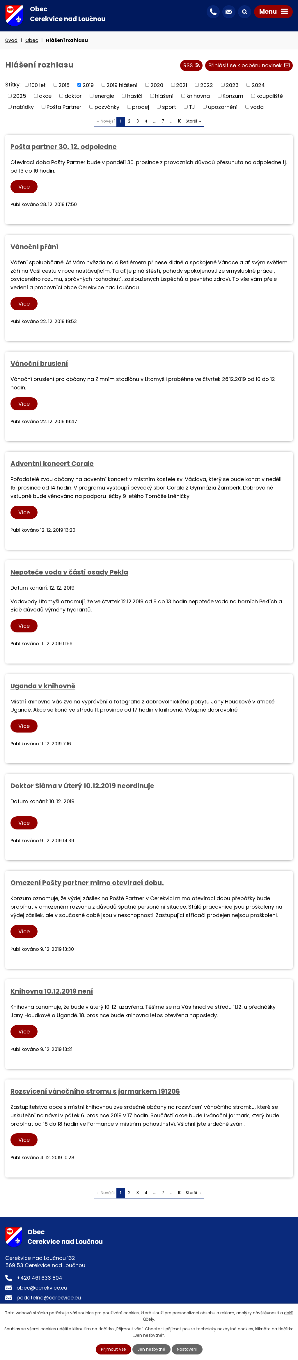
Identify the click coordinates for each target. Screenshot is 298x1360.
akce (45, 96)
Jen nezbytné (151, 1349)
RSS (191, 65)
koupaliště (269, 96)
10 (180, 121)
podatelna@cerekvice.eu (49, 1297)
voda (257, 106)
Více (24, 186)
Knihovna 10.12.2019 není (51, 991)
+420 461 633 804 (39, 1277)
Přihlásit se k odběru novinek (249, 65)
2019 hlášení (122, 84)
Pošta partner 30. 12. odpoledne (63, 146)
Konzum (233, 96)
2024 (258, 84)
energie (104, 96)
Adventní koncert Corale (52, 463)
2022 (206, 84)
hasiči (134, 96)
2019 (88, 84)
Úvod (11, 40)
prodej (140, 106)
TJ (192, 106)
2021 (181, 84)
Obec (31, 40)
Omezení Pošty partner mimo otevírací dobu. (87, 882)
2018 (64, 84)
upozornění (222, 106)
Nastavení (187, 1349)
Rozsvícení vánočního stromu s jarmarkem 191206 (95, 1091)
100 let (38, 84)
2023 (232, 84)
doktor (73, 96)
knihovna (198, 96)
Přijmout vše (113, 1349)
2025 (19, 96)
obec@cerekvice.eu (42, 1287)
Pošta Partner (64, 106)
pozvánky (107, 106)
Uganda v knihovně (42, 686)
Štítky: (13, 84)
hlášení (164, 96)
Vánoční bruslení (39, 363)
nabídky (23, 106)
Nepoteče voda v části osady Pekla (69, 572)
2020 (156, 84)
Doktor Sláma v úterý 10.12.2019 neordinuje (82, 785)
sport (169, 106)
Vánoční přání (34, 246)
